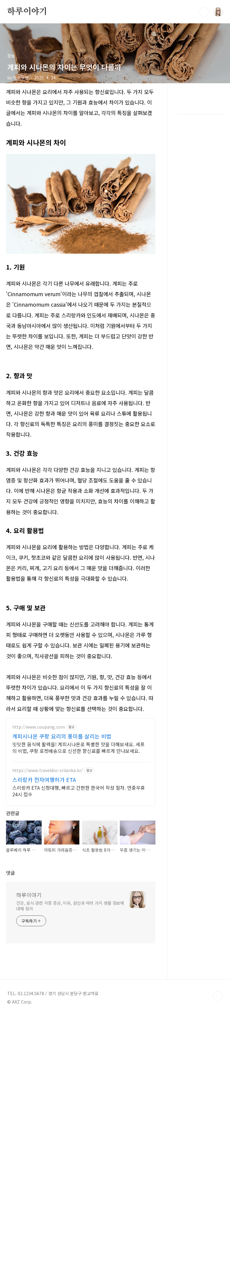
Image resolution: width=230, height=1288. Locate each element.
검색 (204, 11)
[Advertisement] (80, 636)
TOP (218, 1184)
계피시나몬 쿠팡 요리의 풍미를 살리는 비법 (61, 820)
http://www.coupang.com (38, 810)
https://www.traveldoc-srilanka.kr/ (47, 854)
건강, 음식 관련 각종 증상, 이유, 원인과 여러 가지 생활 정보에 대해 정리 (70, 1094)
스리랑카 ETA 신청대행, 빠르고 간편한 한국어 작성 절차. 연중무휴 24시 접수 (78, 874)
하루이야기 (27, 11)
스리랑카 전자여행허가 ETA (44, 863)
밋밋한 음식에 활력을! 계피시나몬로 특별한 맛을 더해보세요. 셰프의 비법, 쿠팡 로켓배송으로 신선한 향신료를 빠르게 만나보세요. (78, 831)
